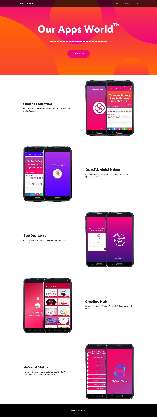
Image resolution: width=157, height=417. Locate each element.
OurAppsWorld (26, 3)
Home (117, 3)
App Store (125, 3)
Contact (134, 3)
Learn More (78, 54)
